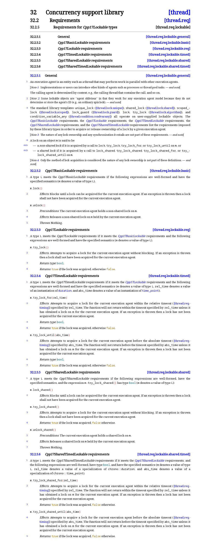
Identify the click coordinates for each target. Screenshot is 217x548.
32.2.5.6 (35, 66)
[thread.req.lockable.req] (171, 48)
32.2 (34, 20)
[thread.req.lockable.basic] (170, 42)
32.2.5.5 (35, 60)
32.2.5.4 (35, 54)
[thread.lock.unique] (109, 108)
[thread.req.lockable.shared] (168, 60)
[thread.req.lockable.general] (168, 36)
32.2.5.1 (35, 36)
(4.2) (26, 150)
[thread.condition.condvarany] (90, 116)
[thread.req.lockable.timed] (169, 54)
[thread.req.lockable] (173, 27)
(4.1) (26, 145)
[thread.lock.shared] (160, 108)
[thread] (179, 12)
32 (33, 12)
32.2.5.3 (35, 48)
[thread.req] (177, 20)
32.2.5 (34, 27)
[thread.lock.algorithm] (165, 112)
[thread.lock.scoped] (54, 112)
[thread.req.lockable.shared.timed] (163, 66)
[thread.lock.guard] (105, 112)
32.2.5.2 (35, 42)
